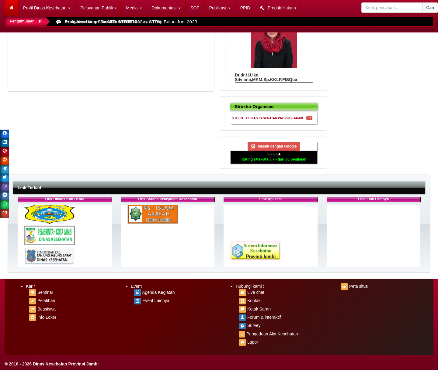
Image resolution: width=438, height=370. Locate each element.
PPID (245, 7)
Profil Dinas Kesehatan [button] (47, 7)
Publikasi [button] (220, 7)
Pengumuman (26, 21)
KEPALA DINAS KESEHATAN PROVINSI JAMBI (269, 118)
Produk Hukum (278, 7)
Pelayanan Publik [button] (98, 7)
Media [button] (134, 7)
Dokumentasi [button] (166, 7)
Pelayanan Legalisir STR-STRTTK (100, 21)
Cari (430, 7)
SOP (195, 7)
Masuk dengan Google (274, 146)
